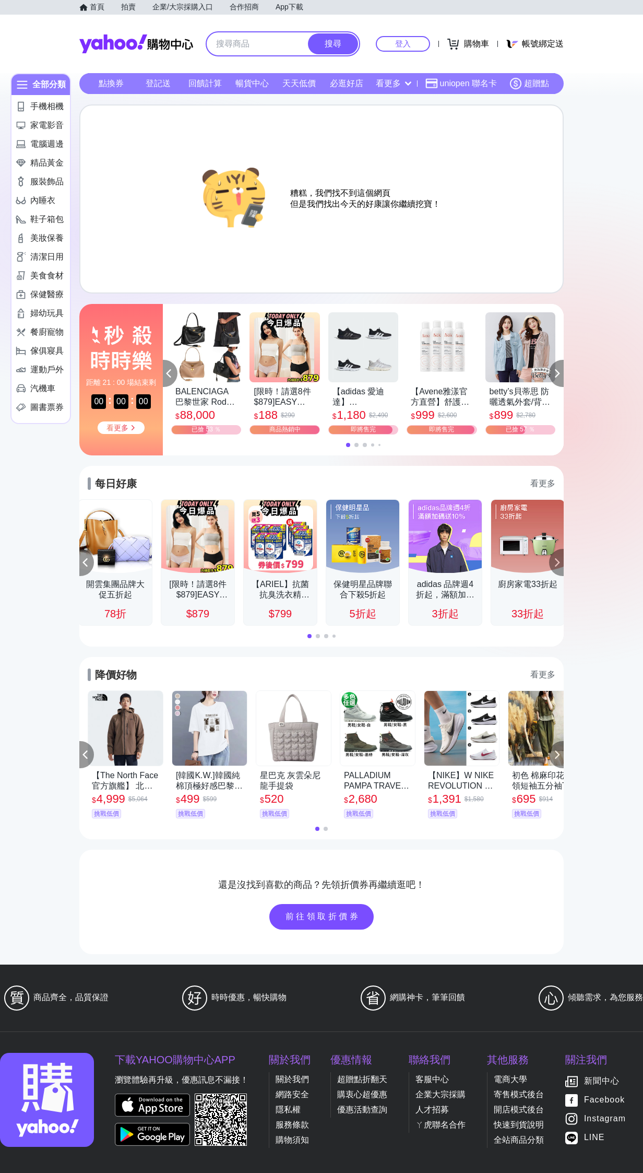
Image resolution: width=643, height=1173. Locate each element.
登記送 (158, 83)
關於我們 (292, 1079)
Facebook (604, 1100)
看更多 (393, 83)
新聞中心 (602, 1081)
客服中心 (432, 1079)
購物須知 (292, 1139)
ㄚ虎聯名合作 (440, 1124)
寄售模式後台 (519, 1094)
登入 (403, 43)
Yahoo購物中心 (136, 43)
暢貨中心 (252, 83)
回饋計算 (205, 83)
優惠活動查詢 (362, 1109)
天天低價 (299, 83)
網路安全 (292, 1094)
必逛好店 (346, 83)
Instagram (605, 1119)
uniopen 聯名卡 (461, 83)
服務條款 (292, 1124)
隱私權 (288, 1109)
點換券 (111, 83)
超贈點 (529, 83)
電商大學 (510, 1079)
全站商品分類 (519, 1139)
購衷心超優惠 (362, 1094)
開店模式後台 (519, 1109)
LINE (594, 1137)
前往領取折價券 (323, 916)
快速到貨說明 (519, 1124)
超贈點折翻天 (362, 1079)
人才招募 (432, 1109)
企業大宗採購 (440, 1094)
